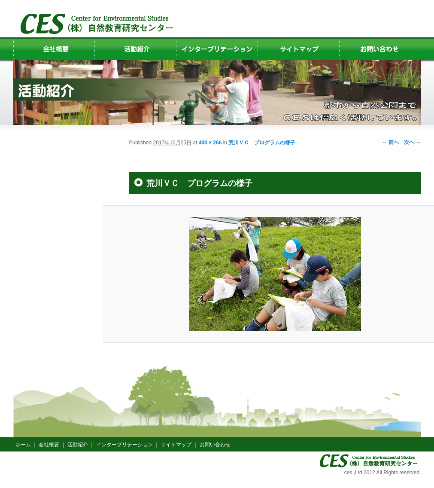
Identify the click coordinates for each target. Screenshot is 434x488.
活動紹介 (77, 445)
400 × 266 (210, 143)
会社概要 (49, 445)
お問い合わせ (215, 445)
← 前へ (390, 142)
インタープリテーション (124, 445)
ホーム (23, 445)
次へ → (412, 142)
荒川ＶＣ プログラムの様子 (261, 143)
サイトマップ (176, 445)
